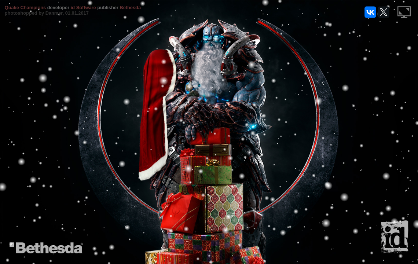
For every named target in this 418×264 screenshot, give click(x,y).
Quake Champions (25, 7)
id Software (83, 7)
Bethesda (130, 7)
